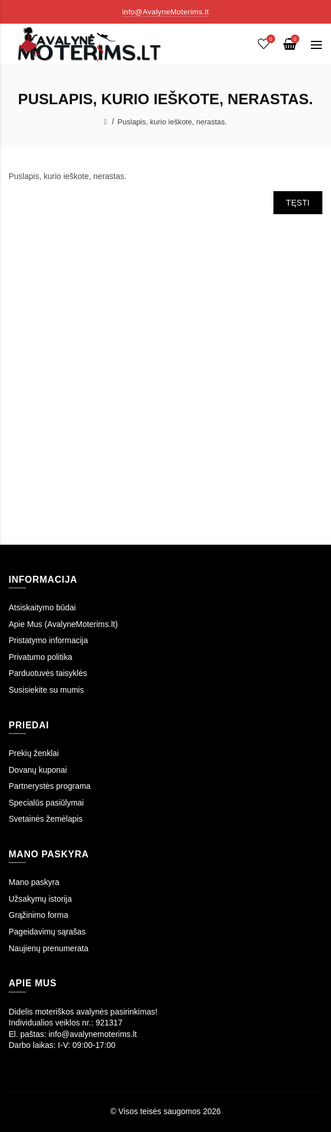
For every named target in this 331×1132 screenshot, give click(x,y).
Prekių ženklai (34, 753)
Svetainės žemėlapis (45, 818)
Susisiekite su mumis (46, 689)
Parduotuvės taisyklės (48, 673)
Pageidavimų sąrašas (47, 931)
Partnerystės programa (49, 786)
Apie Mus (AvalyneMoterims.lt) (63, 624)
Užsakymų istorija (40, 898)
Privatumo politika (41, 657)
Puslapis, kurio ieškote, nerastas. (172, 121)
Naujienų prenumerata (49, 948)
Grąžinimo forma (38, 915)
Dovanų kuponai (38, 769)
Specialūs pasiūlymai (46, 802)
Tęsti (298, 202)
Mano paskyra (34, 882)
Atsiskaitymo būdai (42, 607)
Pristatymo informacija (48, 640)
